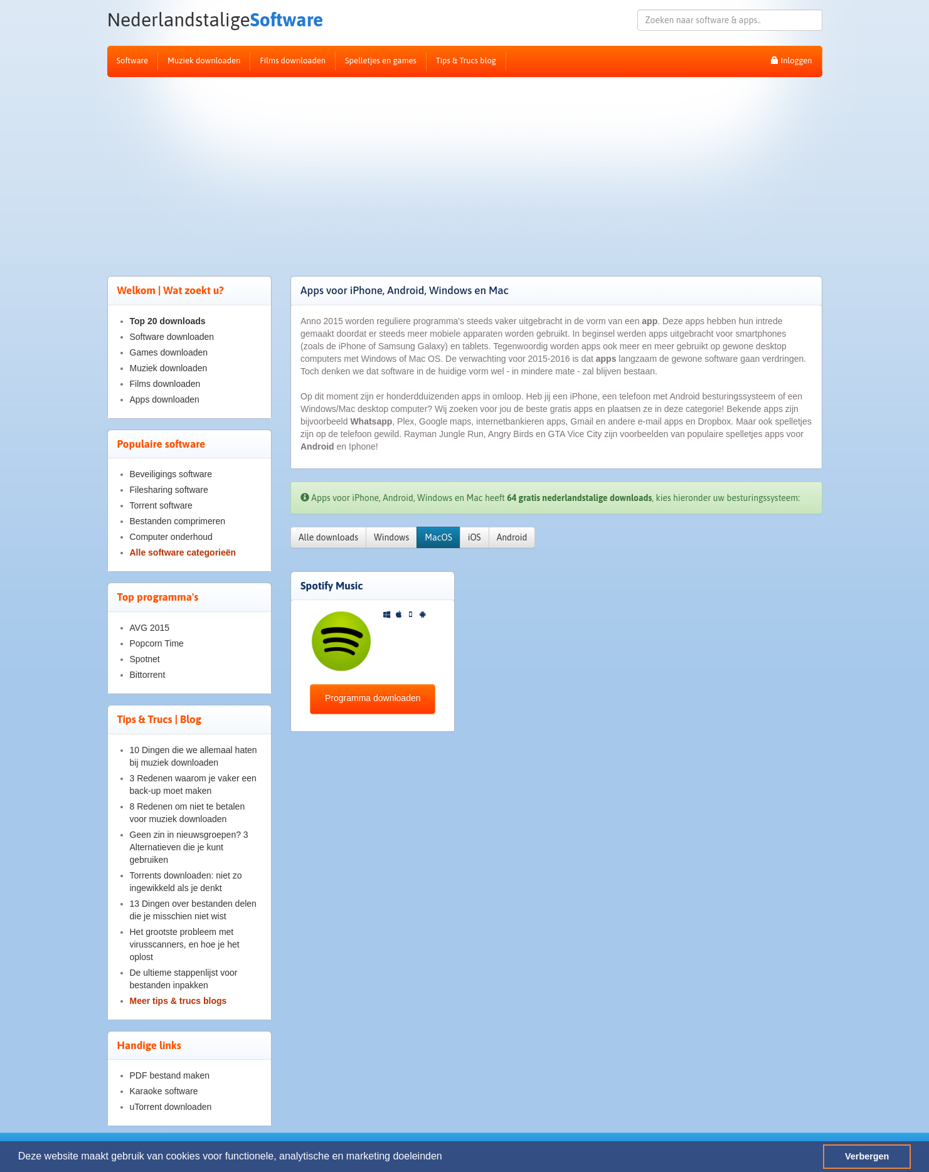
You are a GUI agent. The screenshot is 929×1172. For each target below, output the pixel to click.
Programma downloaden (373, 698)
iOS (474, 537)
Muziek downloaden (203, 60)
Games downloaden (169, 352)
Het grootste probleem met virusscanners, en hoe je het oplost (185, 944)
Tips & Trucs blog (466, 60)
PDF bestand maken (170, 1075)
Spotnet (145, 659)
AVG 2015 (150, 628)
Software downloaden (172, 337)
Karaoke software (164, 1091)
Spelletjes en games (381, 60)
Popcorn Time (157, 643)
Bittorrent (148, 675)
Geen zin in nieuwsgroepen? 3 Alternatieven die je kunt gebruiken (189, 847)
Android (512, 537)
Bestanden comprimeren (178, 521)
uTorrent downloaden (171, 1107)
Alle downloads (328, 537)
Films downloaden (293, 60)
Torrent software (161, 505)
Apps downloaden (164, 399)
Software (215, 19)
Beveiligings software (171, 474)
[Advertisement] (464, 171)
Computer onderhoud (171, 537)
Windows (391, 537)
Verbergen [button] (867, 1156)
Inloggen (791, 60)
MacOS (438, 537)
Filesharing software (169, 490)
